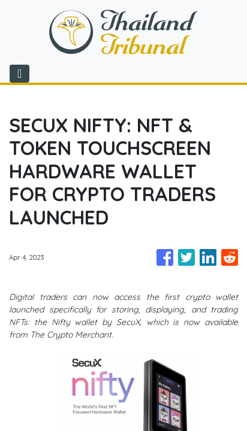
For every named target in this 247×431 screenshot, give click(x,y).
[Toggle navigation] (19, 74)
